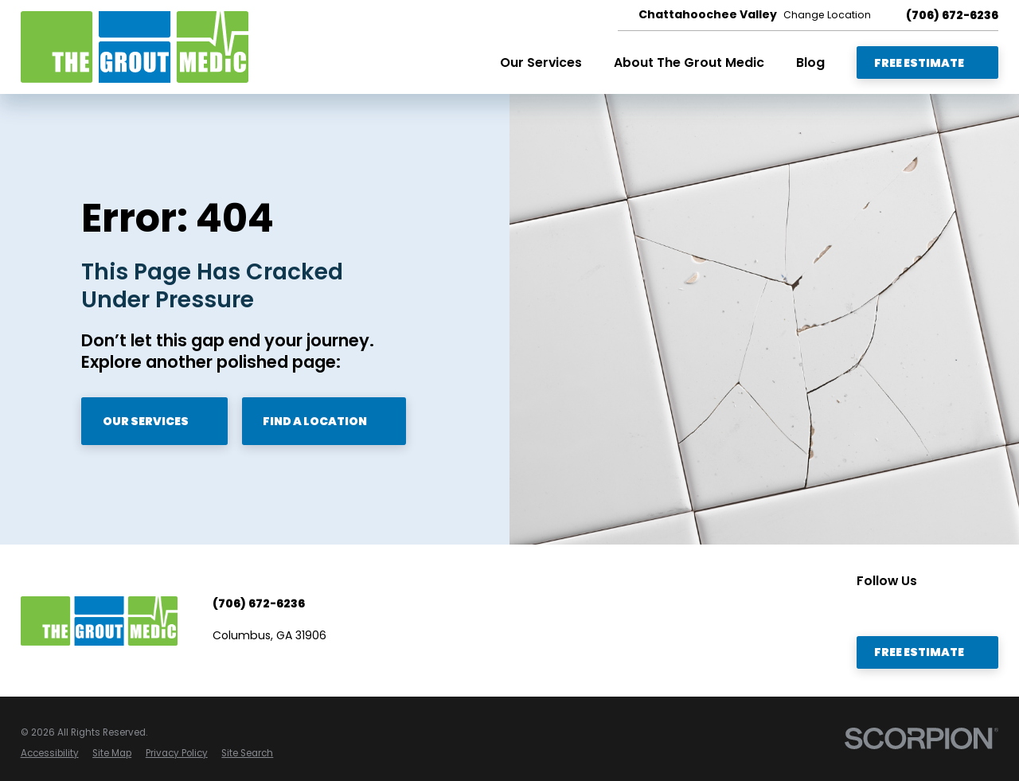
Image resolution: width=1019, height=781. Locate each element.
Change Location (827, 15)
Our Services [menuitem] (541, 62)
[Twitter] (954, 610)
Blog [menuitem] (810, 62)
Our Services (155, 421)
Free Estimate (928, 63)
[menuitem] (50, 754)
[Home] (134, 47)
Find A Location (324, 421)
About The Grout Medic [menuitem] (689, 62)
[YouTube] (865, 610)
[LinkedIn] (924, 610)
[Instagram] (983, 610)
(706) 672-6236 (952, 15)
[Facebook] (895, 610)
